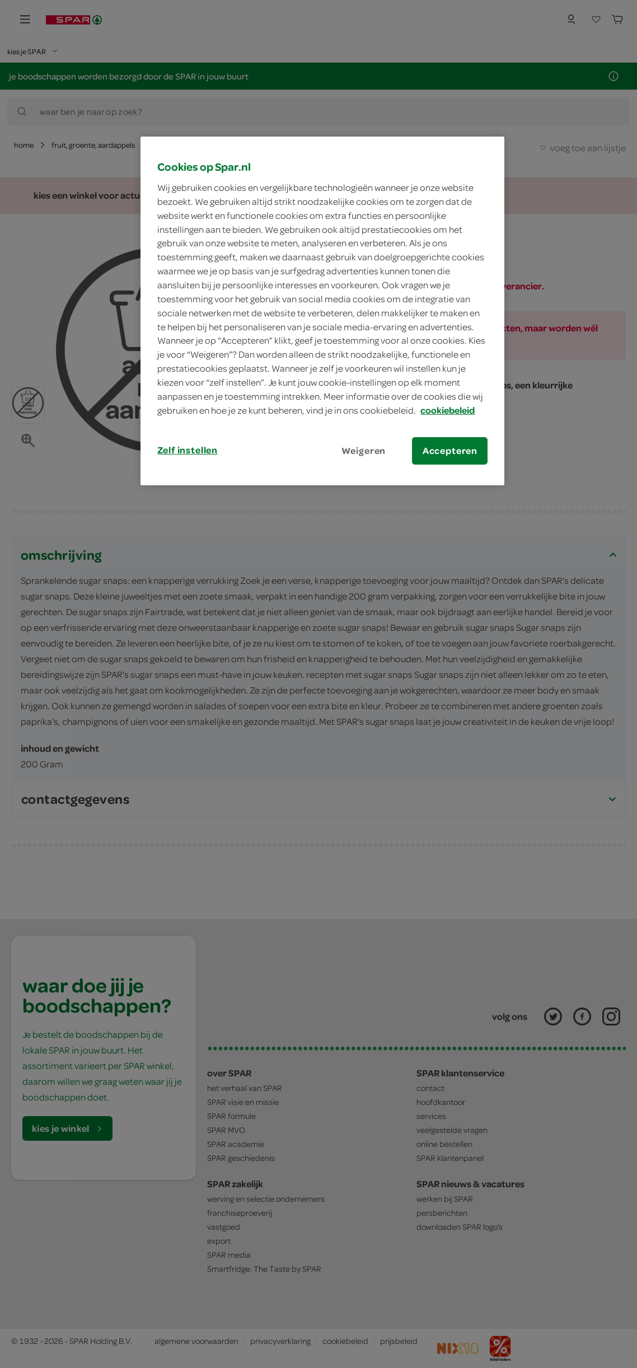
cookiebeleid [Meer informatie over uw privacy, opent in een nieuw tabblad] (447, 410)
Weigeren (363, 450)
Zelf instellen (187, 450)
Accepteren (450, 450)
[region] (322, 311)
